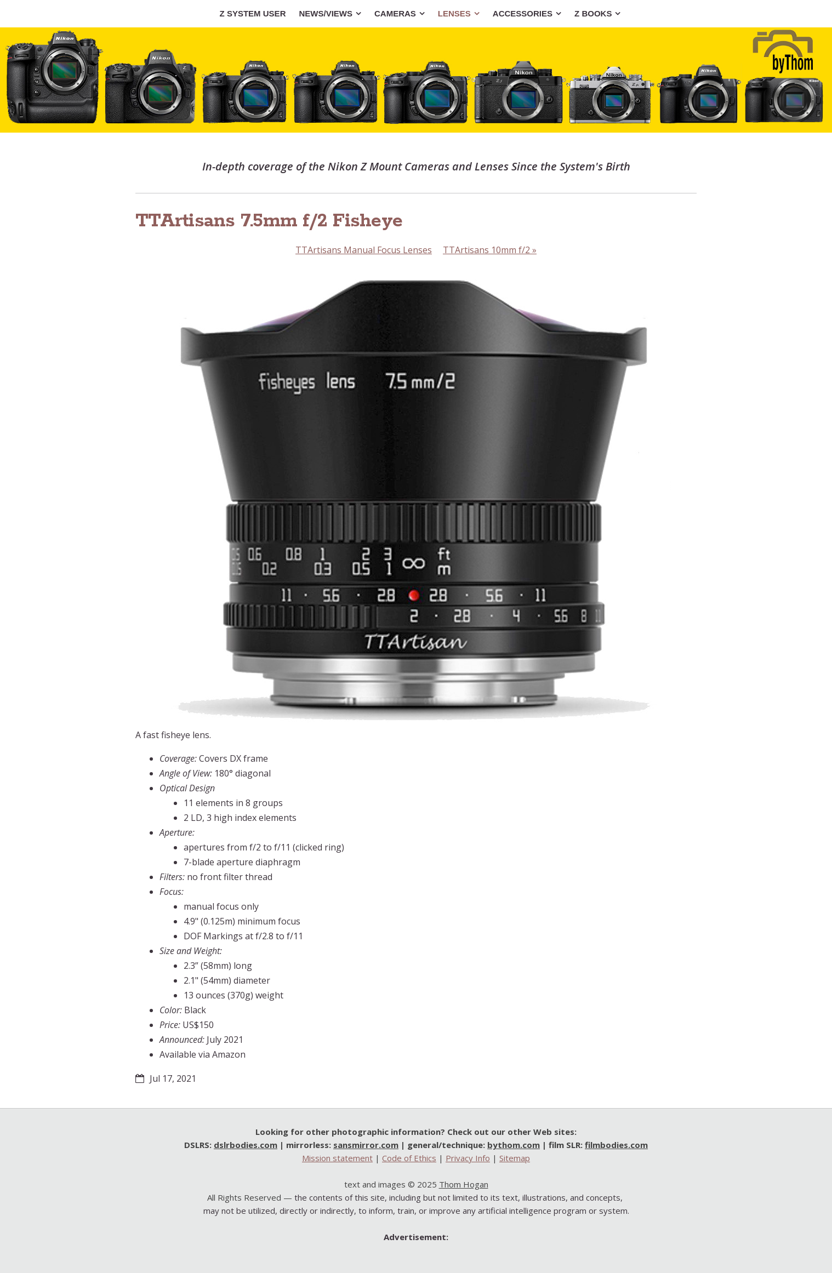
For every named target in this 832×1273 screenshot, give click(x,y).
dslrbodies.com (245, 1144)
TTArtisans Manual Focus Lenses (363, 250)
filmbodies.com (616, 1144)
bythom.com (513, 1144)
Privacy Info (468, 1157)
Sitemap (514, 1157)
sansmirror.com (365, 1144)
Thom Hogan (463, 1184)
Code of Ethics (409, 1157)
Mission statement (337, 1157)
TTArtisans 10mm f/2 (490, 250)
